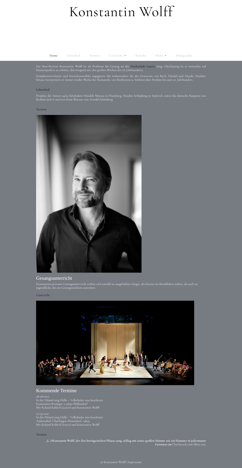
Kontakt (141, 55)
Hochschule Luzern (143, 66)
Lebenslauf (73, 55)
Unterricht (117, 56)
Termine (94, 55)
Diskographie (184, 55)
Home (53, 55)
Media (161, 56)
